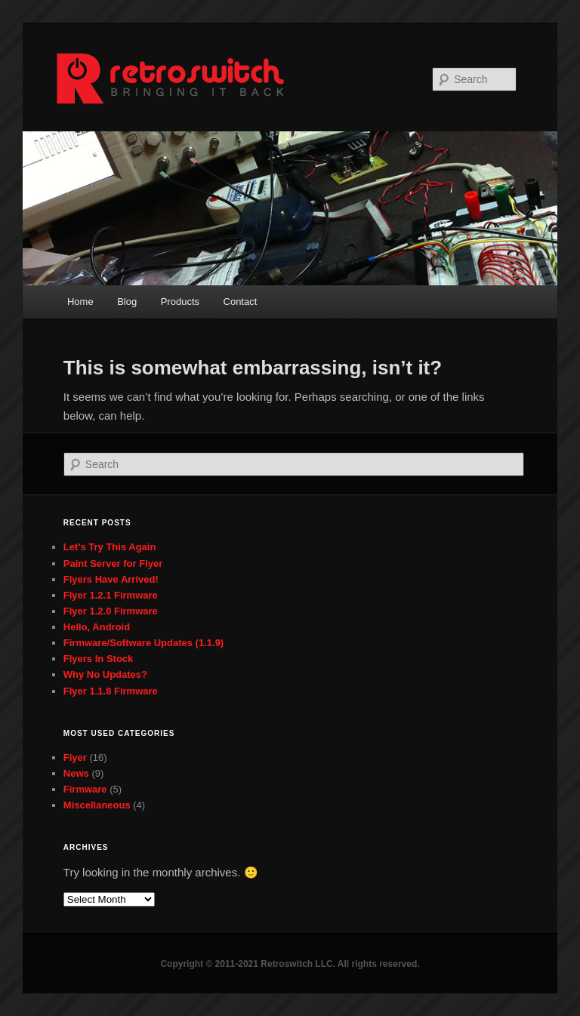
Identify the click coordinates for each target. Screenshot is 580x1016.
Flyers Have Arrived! (111, 579)
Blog (127, 301)
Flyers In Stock (98, 658)
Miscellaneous (97, 805)
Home (80, 301)
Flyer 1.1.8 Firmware (110, 691)
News (76, 773)
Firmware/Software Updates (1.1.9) (143, 642)
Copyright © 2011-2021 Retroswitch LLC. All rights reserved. (289, 964)
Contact (241, 301)
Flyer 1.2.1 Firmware (110, 595)
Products (180, 301)
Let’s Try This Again (109, 547)
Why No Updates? (105, 674)
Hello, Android (96, 627)
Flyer (75, 757)
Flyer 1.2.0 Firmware (110, 611)
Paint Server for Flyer (113, 563)
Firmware (85, 789)
